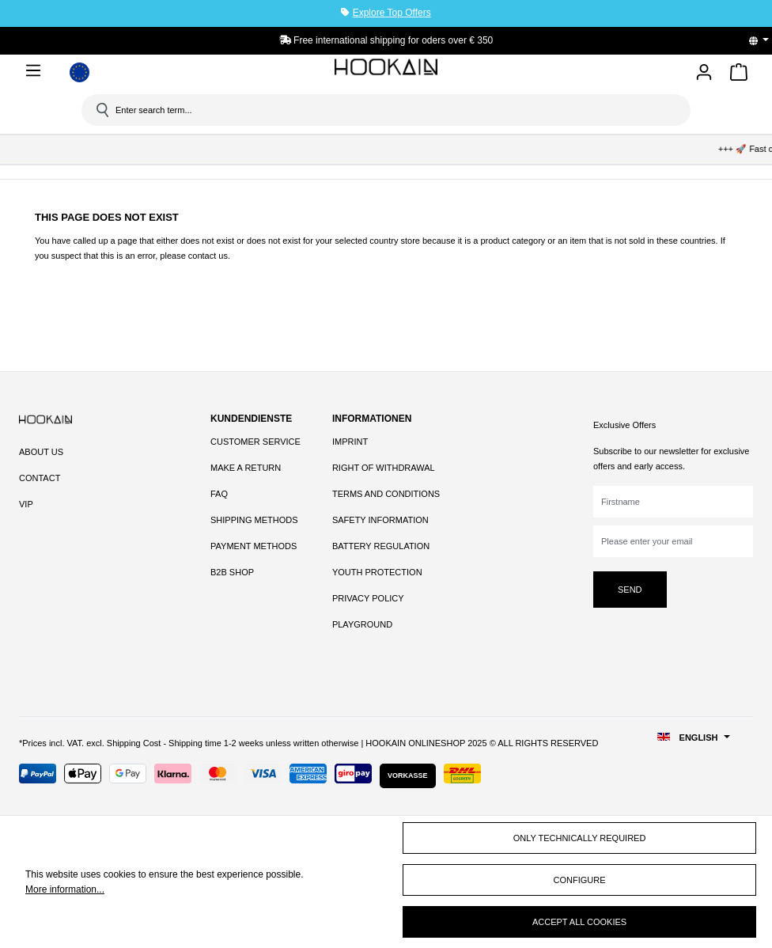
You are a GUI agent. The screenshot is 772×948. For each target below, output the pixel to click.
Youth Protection (377, 572)
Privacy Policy (368, 598)
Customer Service (255, 441)
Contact (39, 478)
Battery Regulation (381, 546)
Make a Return (245, 467)
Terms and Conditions (386, 494)
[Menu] (36, 70)
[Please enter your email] (673, 541)
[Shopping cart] (738, 75)
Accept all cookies (579, 922)
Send (630, 589)
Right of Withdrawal (383, 467)
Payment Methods (253, 546)
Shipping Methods (254, 520)
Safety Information (380, 520)
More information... (64, 889)
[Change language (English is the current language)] (764, 40)
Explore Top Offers (392, 12)
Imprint (350, 441)
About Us (41, 452)
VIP (26, 504)
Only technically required (579, 838)
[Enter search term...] (391, 110)
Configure (580, 880)
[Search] (101, 110)
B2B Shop (232, 572)
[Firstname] (673, 502)
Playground (362, 624)
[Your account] (704, 73)
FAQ (219, 494)
